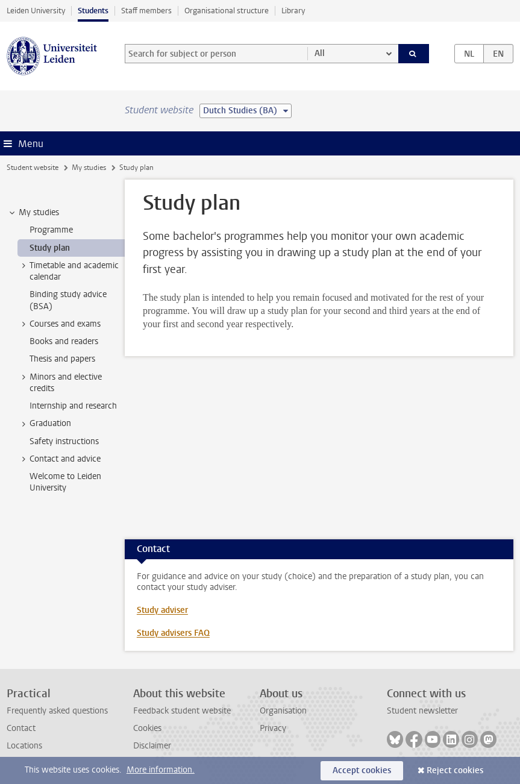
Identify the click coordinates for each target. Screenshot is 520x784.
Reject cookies (455, 770)
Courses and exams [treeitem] (59, 324)
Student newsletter (422, 711)
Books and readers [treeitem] (64, 341)
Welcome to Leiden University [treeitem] (65, 482)
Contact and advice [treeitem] (59, 459)
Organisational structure (226, 10)
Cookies (147, 728)
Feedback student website (182, 711)
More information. (161, 770)
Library (293, 10)
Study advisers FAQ (173, 633)
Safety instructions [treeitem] (64, 441)
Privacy (273, 728)
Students (93, 10)
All (320, 53)
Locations (24, 745)
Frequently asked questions (57, 711)
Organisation (283, 711)
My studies (89, 167)
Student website (32, 167)
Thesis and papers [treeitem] (62, 359)
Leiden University (36, 10)
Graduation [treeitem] (44, 424)
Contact (21, 728)
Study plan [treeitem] (50, 248)
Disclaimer (152, 745)
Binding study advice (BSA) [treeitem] (68, 300)
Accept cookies (362, 770)
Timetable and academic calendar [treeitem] (68, 271)
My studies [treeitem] (33, 213)
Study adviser (162, 610)
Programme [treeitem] (51, 230)
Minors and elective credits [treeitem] (60, 382)
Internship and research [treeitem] (73, 406)
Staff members (146, 10)
